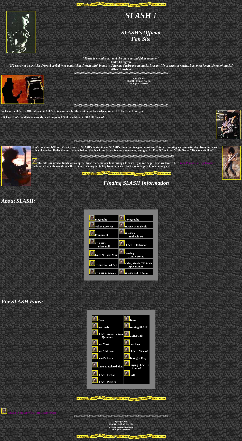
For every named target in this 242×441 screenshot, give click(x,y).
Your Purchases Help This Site (197, 163)
